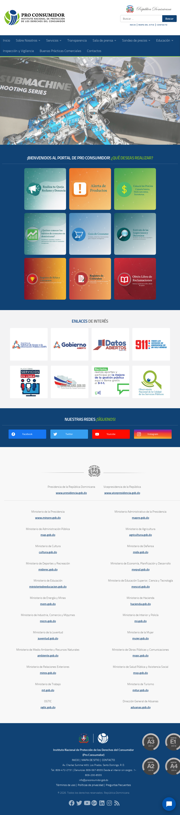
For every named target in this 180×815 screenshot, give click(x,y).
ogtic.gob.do (48, 707)
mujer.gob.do (140, 638)
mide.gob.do (140, 552)
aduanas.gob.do (141, 707)
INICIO (133, 25)
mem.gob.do (48, 604)
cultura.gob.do (48, 552)
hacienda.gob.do (140, 604)
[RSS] (117, 803)
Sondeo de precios (134, 40)
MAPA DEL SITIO (146, 25)
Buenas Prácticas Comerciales (60, 51)
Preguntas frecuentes (118, 785)
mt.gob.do (48, 690)
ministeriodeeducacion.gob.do (47, 586)
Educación (163, 40)
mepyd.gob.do (140, 569)
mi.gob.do (140, 621)
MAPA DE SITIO (90, 760)
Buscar (169, 18)
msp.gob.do (140, 673)
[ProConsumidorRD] (72, 803)
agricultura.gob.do (140, 535)
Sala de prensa (103, 40)
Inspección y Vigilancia (18, 51)
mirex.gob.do (48, 673)
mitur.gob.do (140, 690)
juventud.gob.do (48, 638)
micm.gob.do (48, 621)
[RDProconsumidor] (87, 803)
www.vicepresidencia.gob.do (122, 493)
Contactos (94, 51)
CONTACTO (162, 25)
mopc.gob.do (140, 655)
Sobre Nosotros (26, 40)
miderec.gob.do (47, 569)
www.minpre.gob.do (48, 518)
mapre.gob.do (140, 518)
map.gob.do (48, 535)
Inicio (6, 40)
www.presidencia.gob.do (71, 493)
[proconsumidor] (102, 803)
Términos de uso (65, 785)
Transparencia (77, 40)
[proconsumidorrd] (79, 803)
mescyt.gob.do (140, 586)
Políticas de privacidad (90, 785)
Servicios (52, 40)
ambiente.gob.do (47, 655)
